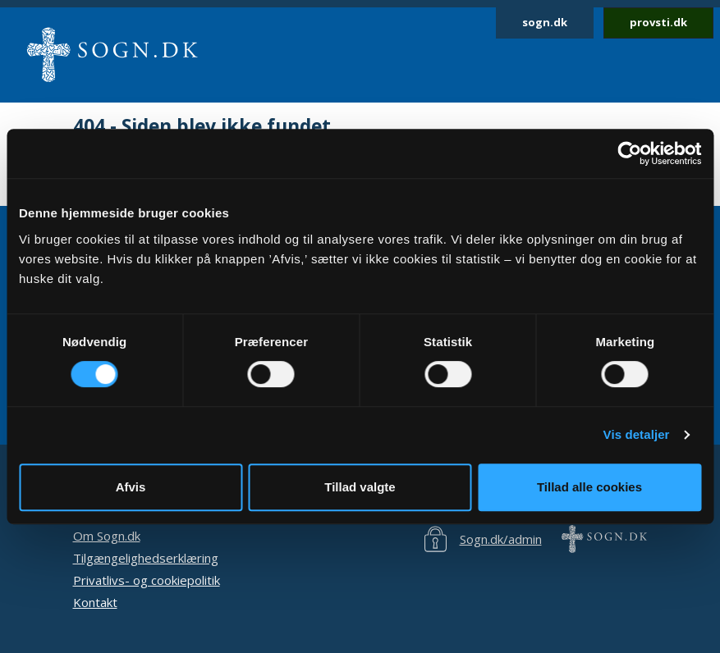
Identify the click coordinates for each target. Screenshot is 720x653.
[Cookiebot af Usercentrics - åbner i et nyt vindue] (629, 153)
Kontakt (95, 602)
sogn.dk (544, 22)
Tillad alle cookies (589, 487)
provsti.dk (658, 22)
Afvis (131, 487)
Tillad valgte (359, 487)
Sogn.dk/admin (501, 539)
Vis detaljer (636, 434)
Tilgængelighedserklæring (145, 558)
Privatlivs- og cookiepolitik (146, 580)
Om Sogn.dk (106, 535)
